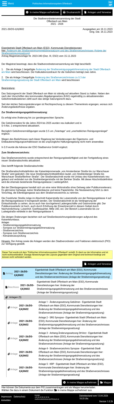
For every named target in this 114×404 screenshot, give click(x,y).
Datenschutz (19, 396)
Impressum (6, 396)
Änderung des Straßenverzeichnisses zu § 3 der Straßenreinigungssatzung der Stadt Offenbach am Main (43, 78)
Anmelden (6, 400)
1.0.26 (110, 401)
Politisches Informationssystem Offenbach (52, 3)
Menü (11, 3)
